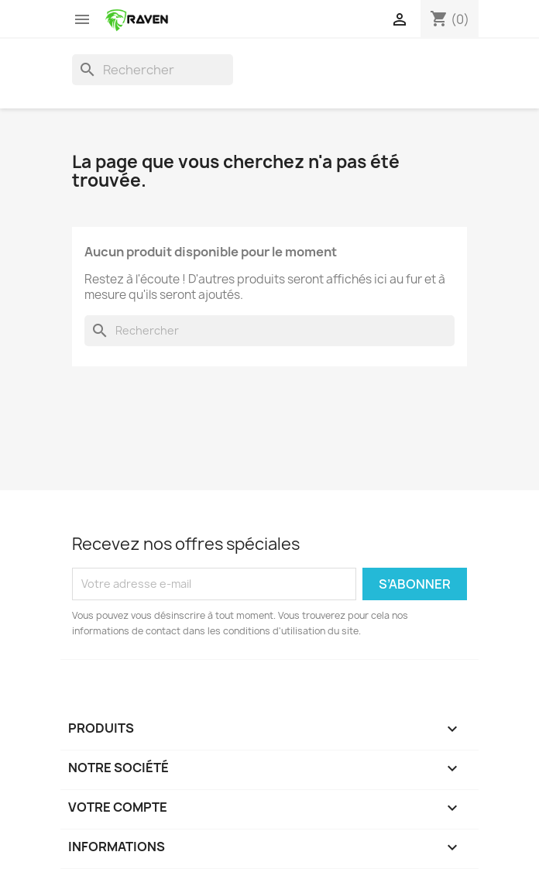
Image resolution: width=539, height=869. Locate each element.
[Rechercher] (152, 69)
